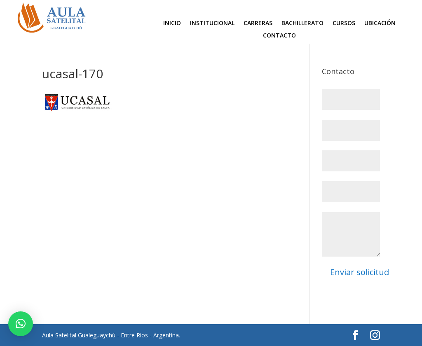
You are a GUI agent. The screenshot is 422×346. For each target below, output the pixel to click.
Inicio (172, 23)
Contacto (279, 36)
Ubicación (380, 23)
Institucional (212, 23)
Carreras (258, 23)
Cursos (344, 23)
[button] (20, 323)
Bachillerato (302, 23)
